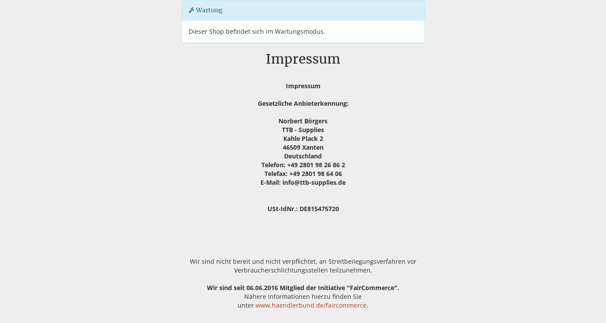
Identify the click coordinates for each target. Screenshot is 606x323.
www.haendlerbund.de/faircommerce (311, 305)
